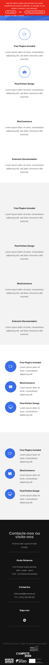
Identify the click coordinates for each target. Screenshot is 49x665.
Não (20, 12)
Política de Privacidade (34, 12)
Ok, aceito (11, 12)
